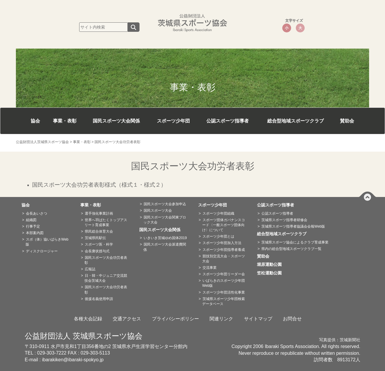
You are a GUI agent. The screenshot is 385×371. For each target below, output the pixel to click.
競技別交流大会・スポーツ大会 (223, 258)
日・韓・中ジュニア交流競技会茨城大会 (105, 278)
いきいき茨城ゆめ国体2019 (165, 238)
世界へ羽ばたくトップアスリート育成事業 (105, 222)
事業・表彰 (65, 120)
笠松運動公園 (271, 273)
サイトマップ (258, 318)
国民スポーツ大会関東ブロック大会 (164, 219)
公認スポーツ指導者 (227, 120)
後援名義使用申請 (99, 299)
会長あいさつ (36, 213)
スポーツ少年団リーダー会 (224, 274)
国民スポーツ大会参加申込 (165, 204)
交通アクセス (127, 318)
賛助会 (347, 120)
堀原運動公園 (271, 264)
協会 (35, 120)
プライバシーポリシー (175, 318)
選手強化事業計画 (99, 213)
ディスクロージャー (42, 251)
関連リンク (221, 318)
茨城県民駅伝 (95, 238)
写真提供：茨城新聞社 (339, 340)
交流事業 (210, 268)
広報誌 (90, 269)
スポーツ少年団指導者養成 (224, 250)
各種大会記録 (88, 318)
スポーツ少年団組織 (218, 213)
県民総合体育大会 (99, 231)
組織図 (31, 220)
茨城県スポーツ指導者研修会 (284, 220)
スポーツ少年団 (173, 120)
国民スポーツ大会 (158, 210)
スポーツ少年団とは (218, 236)
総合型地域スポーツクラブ (295, 120)
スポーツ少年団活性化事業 (224, 292)
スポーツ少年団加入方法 (222, 243)
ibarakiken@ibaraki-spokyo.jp (73, 359)
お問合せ (292, 318)
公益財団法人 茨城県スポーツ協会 (83, 336)
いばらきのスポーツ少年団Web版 (223, 283)
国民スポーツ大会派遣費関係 (164, 246)
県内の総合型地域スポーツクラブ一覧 (291, 249)
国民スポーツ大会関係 (116, 120)
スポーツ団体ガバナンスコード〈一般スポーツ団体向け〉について (223, 225)
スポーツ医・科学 (99, 244)
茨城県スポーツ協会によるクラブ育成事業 (294, 242)
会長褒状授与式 (97, 251)
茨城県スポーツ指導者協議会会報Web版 (293, 226)
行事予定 (33, 226)
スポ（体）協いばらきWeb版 (47, 241)
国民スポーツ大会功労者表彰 (105, 260)
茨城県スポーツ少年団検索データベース (223, 301)
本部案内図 (35, 233)
